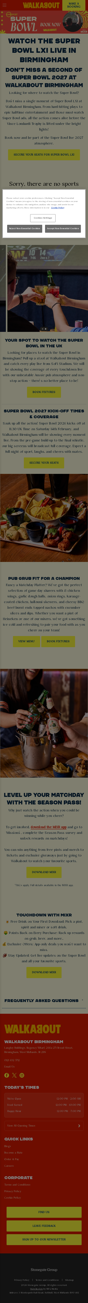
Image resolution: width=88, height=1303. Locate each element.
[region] (44, 213)
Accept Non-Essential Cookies (63, 228)
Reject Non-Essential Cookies (24, 228)
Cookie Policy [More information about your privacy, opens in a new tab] (57, 208)
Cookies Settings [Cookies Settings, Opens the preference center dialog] (43, 218)
